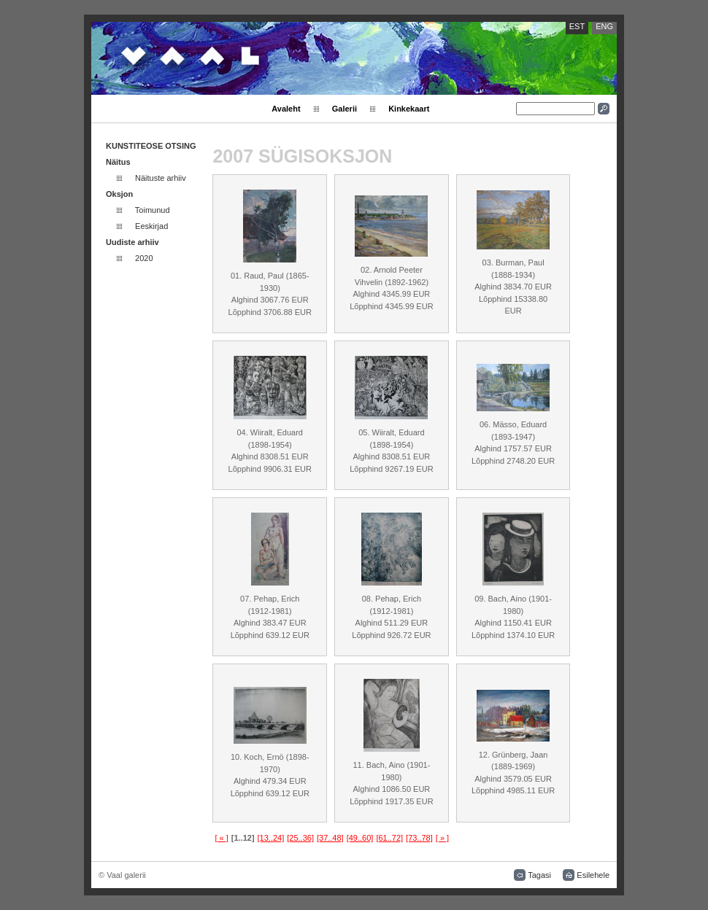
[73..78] (419, 837)
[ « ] (221, 837)
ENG (604, 26)
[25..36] (300, 837)
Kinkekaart (408, 108)
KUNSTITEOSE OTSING (151, 145)
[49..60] (360, 837)
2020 (144, 258)
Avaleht (286, 108)
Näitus (118, 162)
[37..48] (330, 837)
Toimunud (152, 210)
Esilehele (593, 875)
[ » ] (442, 837)
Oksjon (119, 194)
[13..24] (271, 837)
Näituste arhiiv (160, 178)
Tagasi (539, 875)
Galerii (344, 108)
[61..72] (389, 837)
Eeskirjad (151, 226)
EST (577, 26)
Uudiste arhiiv (132, 242)
